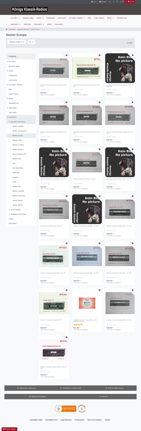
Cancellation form (51, 420)
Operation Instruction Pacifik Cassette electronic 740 (53, 367)
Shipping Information (39, 396)
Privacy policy (79, 420)
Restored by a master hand (71, 388)
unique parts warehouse (27, 388)
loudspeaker (50, 18)
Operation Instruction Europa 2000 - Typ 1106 (52, 273)
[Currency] (113, 1)
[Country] (110, 1)
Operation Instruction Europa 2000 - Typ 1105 (85, 273)
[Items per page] (31, 42)
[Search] (117, 1)
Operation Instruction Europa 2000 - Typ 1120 (118, 179)
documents (38, 24)
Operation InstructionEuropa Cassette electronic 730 (119, 132)
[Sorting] (17, 42)
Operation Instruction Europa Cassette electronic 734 (53, 132)
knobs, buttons (99, 18)
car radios (14, 18)
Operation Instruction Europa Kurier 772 (51, 320)
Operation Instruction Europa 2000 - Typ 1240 (118, 273)
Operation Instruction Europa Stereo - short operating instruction (85, 320)
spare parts (15, 24)
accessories (62, 18)
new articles (59, 24)
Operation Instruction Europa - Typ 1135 (84, 179)
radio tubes (27, 24)
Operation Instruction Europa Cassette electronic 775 (53, 85)
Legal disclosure (66, 420)
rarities (49, 24)
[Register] (103, 1)
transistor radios (28, 18)
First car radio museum (116, 388)
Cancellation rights (36, 420)
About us (105, 396)
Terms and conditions (94, 420)
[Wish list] (122, 1)
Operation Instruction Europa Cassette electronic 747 (86, 85)
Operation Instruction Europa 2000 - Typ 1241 (52, 179)
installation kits (122, 18)
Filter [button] (130, 43)
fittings (109, 18)
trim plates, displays (76, 18)
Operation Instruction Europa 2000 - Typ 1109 (85, 226)
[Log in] (94, 1)
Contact (107, 420)
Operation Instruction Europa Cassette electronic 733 (86, 132)
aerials (39, 18)
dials (89, 18)
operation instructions (23, 29)
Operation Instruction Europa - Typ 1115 (51, 226)
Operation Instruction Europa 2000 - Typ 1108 (118, 226)
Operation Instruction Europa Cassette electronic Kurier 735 (119, 85)
